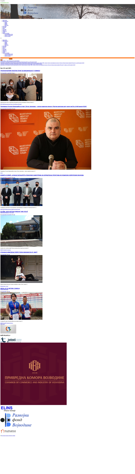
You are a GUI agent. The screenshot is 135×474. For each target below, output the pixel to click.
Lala (13, 73)
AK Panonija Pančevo (9, 323)
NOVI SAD (6, 25)
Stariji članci (2, 324)
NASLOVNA (5, 20)
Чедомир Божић (16, 209)
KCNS (4, 28)
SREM (6, 22)
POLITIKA (4, 29)
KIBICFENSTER (5, 21)
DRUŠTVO (4, 30)
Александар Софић (9, 209)
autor (14, 108)
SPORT (4, 32)
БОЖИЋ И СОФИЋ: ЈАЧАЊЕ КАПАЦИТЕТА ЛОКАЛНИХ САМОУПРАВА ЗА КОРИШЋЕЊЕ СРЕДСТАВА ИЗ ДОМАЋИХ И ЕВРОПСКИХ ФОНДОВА (42, 175)
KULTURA (4, 27)
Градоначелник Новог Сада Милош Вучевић (12, 104)
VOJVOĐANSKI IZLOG (9, 34)
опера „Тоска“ (5, 286)
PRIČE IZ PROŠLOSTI (9, 35)
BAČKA (6, 24)
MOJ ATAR (4, 26)
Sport (4, 323)
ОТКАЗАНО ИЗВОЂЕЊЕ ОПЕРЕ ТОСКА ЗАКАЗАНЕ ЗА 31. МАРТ (18, 252)
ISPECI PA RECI (8, 36)
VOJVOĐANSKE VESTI (4, 2)
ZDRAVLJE (5, 31)
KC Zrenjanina (8, 250)
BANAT (6, 23)
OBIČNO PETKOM (6, 33)
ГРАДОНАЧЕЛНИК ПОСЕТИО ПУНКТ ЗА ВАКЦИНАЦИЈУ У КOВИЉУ (20, 70)
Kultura (4, 250)
